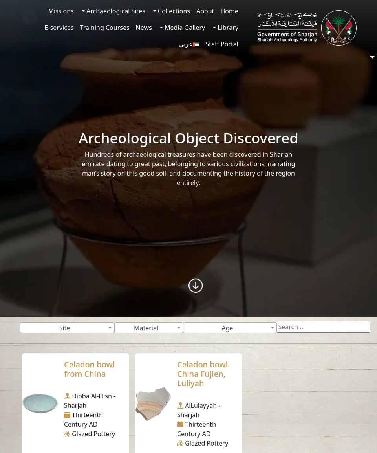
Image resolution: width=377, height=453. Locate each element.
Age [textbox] (227, 328)
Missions (60, 11)
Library (227, 27)
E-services (59, 27)
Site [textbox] (64, 328)
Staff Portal (221, 44)
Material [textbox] (146, 328)
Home (229, 11)
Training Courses (105, 27)
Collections (173, 11)
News (144, 27)
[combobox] (67, 327)
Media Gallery (184, 27)
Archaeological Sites (115, 11)
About (205, 11)
